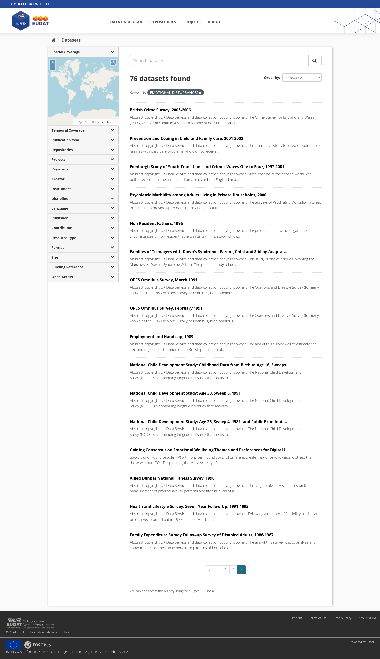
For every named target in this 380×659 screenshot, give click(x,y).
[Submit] (315, 60)
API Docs (207, 591)
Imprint (297, 618)
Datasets (71, 40)
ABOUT (215, 21)
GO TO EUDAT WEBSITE (30, 4)
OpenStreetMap (88, 122)
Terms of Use (317, 618)
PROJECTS (192, 21)
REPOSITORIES (163, 21)
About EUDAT (367, 618)
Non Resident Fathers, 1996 (156, 223)
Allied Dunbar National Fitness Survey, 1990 (172, 478)
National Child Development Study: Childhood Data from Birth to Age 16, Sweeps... (209, 364)
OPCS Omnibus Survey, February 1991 (166, 308)
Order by (271, 77)
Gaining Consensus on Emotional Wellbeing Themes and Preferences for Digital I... (209, 449)
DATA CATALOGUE (126, 21)
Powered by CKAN (362, 642)
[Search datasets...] (219, 60)
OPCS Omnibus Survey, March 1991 (163, 279)
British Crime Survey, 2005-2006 (160, 110)
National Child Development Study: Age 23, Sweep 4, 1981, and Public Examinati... (208, 421)
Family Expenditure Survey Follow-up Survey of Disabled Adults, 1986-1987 (202, 534)
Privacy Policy (342, 618)
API (191, 591)
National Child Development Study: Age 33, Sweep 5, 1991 (185, 393)
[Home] (53, 40)
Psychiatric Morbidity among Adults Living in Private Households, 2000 (198, 195)
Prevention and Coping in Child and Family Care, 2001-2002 (186, 138)
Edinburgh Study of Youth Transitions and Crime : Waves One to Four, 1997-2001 (207, 166)
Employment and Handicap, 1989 (162, 336)
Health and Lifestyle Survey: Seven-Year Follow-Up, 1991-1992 (189, 506)
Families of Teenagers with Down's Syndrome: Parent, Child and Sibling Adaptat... (208, 251)
